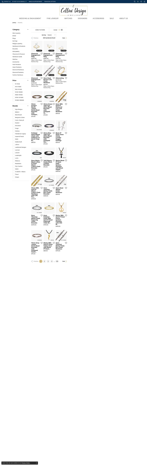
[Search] (134, 1)
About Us (123, 18)
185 (91, 384)
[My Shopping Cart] (144, 1)
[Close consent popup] (36, 463)
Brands (15, 106)
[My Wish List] (141, 1)
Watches (68, 18)
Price (14, 80)
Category (16, 29)
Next (131, 38)
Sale (112, 18)
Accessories (98, 18)
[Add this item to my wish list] (64, 76)
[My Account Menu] (138, 1)
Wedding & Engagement (30, 18)
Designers (82, 18)
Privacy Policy (26, 463)
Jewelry (14, 22)
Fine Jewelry (53, 18)
